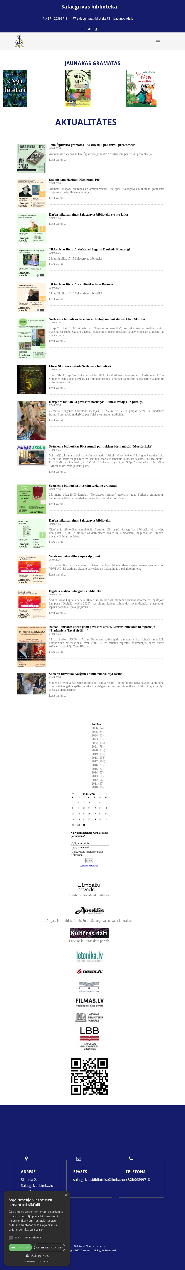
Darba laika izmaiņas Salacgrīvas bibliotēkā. (80, 520)
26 (94, 819)
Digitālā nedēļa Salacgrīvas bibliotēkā (75, 591)
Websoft (87, 1250)
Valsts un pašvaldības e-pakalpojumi (74, 556)
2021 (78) (98, 746)
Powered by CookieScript (37, 1261)
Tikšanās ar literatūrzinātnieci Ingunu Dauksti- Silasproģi (89, 249)
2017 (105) (98, 761)
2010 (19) (98, 787)
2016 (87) (98, 765)
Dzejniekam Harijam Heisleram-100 (74, 179)
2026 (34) (98, 728)
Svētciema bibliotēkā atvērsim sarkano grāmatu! (83, 485)
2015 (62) (98, 768)
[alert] (37, 1228)
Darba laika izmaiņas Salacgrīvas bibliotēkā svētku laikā (88, 214)
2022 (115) (98, 743)
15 (73, 813)
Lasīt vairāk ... (57, 159)
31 (84, 825)
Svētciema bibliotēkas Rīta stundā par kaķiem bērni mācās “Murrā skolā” (100, 446)
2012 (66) (98, 780)
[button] (37, 1255)
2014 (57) (98, 772)
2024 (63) (98, 735)
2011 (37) (97, 783)
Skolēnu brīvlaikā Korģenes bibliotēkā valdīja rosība (86, 674)
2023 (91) (98, 739)
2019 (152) (98, 754)
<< (73, 794)
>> (106, 794)
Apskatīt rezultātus (89, 865)
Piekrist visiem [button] (20, 1247)
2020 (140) (98, 750)
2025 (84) (98, 731)
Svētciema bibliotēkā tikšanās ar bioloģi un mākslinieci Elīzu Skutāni (97, 319)
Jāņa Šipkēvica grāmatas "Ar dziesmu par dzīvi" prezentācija (92, 145)
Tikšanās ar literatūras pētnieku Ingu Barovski (81, 284)
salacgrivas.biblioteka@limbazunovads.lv (106, 1179)
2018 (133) (98, 757)
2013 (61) (98, 776)
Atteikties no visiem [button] (49, 1247)
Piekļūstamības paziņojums (89, 1246)
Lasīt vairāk (36, 1229)
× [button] (65, 1195)
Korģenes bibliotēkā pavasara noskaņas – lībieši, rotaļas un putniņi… (97, 402)
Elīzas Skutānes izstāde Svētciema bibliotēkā (80, 366)
